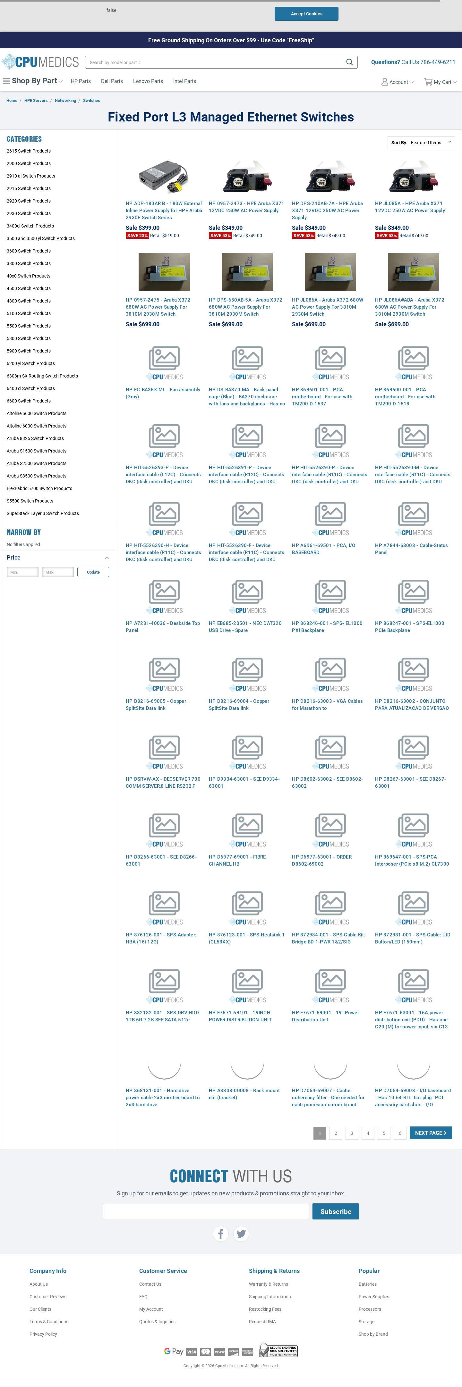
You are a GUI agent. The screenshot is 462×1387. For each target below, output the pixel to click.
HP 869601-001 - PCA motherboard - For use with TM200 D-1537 (322, 396)
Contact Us (150, 1284)
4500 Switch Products (29, 288)
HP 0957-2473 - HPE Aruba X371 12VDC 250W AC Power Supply (246, 206)
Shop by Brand (373, 1334)
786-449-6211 (438, 62)
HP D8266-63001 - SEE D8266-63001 (161, 860)
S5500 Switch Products (30, 501)
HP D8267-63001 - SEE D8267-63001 (410, 782)
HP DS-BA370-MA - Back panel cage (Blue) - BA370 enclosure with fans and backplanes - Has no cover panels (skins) (247, 400)
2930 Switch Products (29, 213)
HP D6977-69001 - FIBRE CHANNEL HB (237, 860)
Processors (370, 1309)
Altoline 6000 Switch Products (36, 426)
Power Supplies (374, 1296)
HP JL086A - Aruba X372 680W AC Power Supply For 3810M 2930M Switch (327, 306)
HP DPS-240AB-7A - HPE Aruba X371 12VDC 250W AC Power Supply (327, 210)
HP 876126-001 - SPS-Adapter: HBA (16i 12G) (161, 938)
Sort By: (399, 142)
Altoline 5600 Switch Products (36, 413)
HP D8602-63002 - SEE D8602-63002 (327, 782)
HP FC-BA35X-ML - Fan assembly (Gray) (163, 393)
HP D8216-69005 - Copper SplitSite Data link (156, 704)
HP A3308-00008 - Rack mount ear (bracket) (244, 1093)
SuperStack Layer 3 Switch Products (43, 513)
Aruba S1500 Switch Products (36, 451)
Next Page (431, 1132)
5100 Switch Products (29, 313)
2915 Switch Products (29, 188)
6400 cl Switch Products (31, 388)
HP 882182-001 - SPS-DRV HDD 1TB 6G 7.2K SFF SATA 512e (162, 1016)
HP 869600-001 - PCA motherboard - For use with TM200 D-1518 (405, 396)
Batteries (368, 1284)
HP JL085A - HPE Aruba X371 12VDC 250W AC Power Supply (410, 206)
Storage (366, 1321)
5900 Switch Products (29, 351)
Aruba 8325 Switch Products (35, 438)
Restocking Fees (265, 1309)
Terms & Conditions (49, 1321)
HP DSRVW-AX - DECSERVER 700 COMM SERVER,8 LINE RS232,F (163, 782)
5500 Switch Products (29, 326)
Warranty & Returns (268, 1284)
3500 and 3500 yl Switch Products (41, 238)
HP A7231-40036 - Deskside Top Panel (163, 626)
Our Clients (40, 1309)
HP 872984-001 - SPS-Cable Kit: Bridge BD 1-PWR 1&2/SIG (328, 938)
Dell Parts (112, 81)
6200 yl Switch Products (31, 363)
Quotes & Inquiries (157, 1321)
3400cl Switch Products (30, 226)
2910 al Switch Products (31, 176)
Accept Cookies (306, 14)
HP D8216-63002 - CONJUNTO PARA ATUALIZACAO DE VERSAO (412, 704)
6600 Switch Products (29, 401)
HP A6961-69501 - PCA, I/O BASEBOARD (323, 548)
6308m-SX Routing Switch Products (42, 376)
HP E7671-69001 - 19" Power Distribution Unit (325, 1016)
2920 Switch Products (29, 201)
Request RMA (262, 1321)
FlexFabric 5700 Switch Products (39, 488)
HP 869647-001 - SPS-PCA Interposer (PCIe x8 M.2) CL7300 (412, 860)
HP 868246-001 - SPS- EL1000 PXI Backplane (327, 626)
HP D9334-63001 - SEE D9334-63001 (244, 782)
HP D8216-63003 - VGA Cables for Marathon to (327, 704)
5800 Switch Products (29, 338)
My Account (151, 1309)
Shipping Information (270, 1296)
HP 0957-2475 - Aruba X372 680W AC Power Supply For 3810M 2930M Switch (158, 306)
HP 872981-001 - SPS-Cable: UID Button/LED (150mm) (412, 938)
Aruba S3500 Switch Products (36, 476)
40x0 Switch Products (28, 276)
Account (397, 82)
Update (93, 572)
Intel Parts (184, 81)
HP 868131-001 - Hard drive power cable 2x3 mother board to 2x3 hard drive (163, 1097)
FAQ (143, 1296)
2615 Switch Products (29, 151)
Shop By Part (33, 80)
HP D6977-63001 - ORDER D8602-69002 (322, 860)
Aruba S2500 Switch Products (36, 463)
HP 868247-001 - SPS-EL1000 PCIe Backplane (409, 626)
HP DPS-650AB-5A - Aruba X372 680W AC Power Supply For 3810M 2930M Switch (245, 306)
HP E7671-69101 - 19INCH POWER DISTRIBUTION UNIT (240, 1016)
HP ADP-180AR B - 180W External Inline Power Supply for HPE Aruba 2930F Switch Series (164, 210)
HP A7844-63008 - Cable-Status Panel (411, 548)
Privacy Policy (43, 1334)
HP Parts (81, 81)
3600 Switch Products (29, 251)
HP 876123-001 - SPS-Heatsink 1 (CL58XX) (247, 938)
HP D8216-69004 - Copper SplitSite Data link (239, 704)
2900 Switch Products (29, 163)
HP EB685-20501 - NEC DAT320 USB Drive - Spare (245, 626)
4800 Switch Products (29, 301)
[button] (58, 557)
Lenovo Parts (148, 81)
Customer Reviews (48, 1296)
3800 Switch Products (29, 263)
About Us (39, 1284)
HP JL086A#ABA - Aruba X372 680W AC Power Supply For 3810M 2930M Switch (409, 306)
